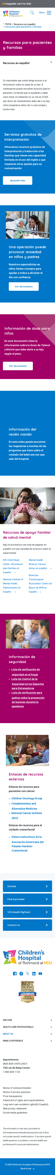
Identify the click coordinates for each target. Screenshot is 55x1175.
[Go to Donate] (27, 886)
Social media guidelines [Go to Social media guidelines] (15, 1112)
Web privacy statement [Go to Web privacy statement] (15, 1108)
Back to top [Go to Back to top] (26, 1168)
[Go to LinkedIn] (34, 974)
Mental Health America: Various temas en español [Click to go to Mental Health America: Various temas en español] (38, 564)
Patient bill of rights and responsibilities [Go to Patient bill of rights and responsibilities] (23, 1100)
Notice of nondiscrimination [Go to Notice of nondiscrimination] (17, 1088)
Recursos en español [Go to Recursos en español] (24, 24)
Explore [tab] (7, 1020)
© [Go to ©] (6, 1164)
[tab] (27, 63)
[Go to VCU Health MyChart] (27, 912)
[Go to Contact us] (27, 925)
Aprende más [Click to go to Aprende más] (17, 180)
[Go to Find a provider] (27, 899)
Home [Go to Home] (8, 24)
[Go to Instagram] (21, 974)
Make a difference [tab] (13, 1041)
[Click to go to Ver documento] (24, 286)
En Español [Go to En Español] (42, 1104)
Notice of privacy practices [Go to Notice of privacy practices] (17, 1092)
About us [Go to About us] (8, 1034)
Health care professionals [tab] (18, 1027)
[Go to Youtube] (40, 974)
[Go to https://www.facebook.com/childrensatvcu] (15, 974)
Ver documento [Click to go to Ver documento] (18, 365)
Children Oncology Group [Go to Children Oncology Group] (26, 798)
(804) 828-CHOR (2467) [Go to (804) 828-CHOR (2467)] (15, 1063)
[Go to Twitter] (27, 974)
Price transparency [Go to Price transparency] (12, 1096)
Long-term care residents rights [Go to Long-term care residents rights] (19, 1104)
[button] (32, 13)
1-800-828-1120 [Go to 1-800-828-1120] (11, 1072)
